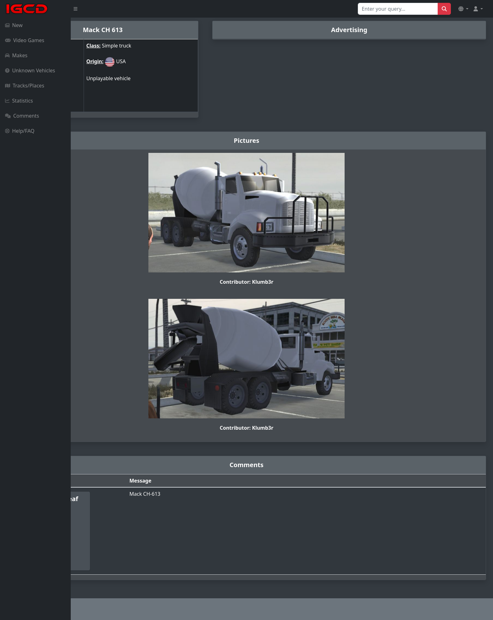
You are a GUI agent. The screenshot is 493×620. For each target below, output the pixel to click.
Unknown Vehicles (30, 70)
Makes (16, 55)
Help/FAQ (20, 130)
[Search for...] (398, 9)
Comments (22, 115)
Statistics (19, 100)
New (14, 25)
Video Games (24, 40)
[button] (463, 9)
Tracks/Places (24, 85)
